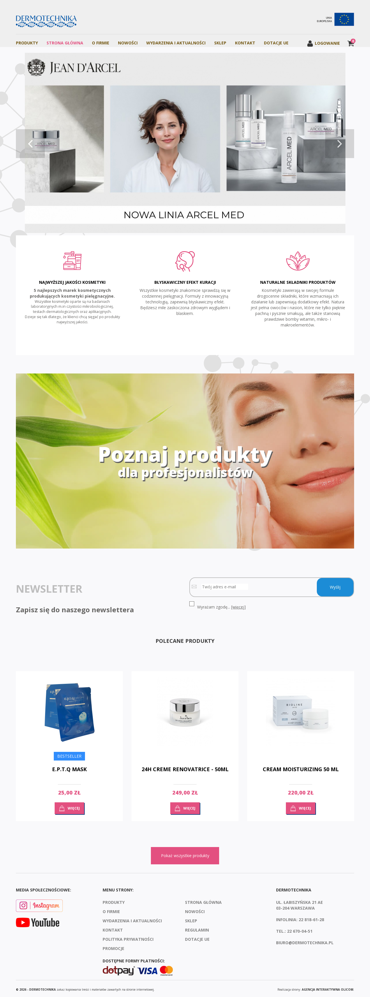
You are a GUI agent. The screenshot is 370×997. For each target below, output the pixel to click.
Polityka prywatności (128, 937)
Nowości (128, 43)
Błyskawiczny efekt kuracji (185, 281)
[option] (185, 143)
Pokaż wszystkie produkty (185, 854)
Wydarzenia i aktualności (176, 43)
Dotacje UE (276, 43)
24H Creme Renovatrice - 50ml (185, 767)
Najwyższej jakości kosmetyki (72, 281)
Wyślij (335, 585)
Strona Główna (65, 43)
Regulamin (197, 928)
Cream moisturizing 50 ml (301, 767)
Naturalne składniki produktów (298, 281)
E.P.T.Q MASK (69, 767)
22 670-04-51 (299, 929)
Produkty (27, 43)
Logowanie (323, 43)
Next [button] (339, 143)
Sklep (220, 43)
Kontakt (245, 43)
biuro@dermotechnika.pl (305, 940)
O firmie (100, 43)
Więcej (74, 806)
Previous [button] (30, 143)
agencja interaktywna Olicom (327, 987)
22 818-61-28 (311, 917)
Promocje (113, 946)
